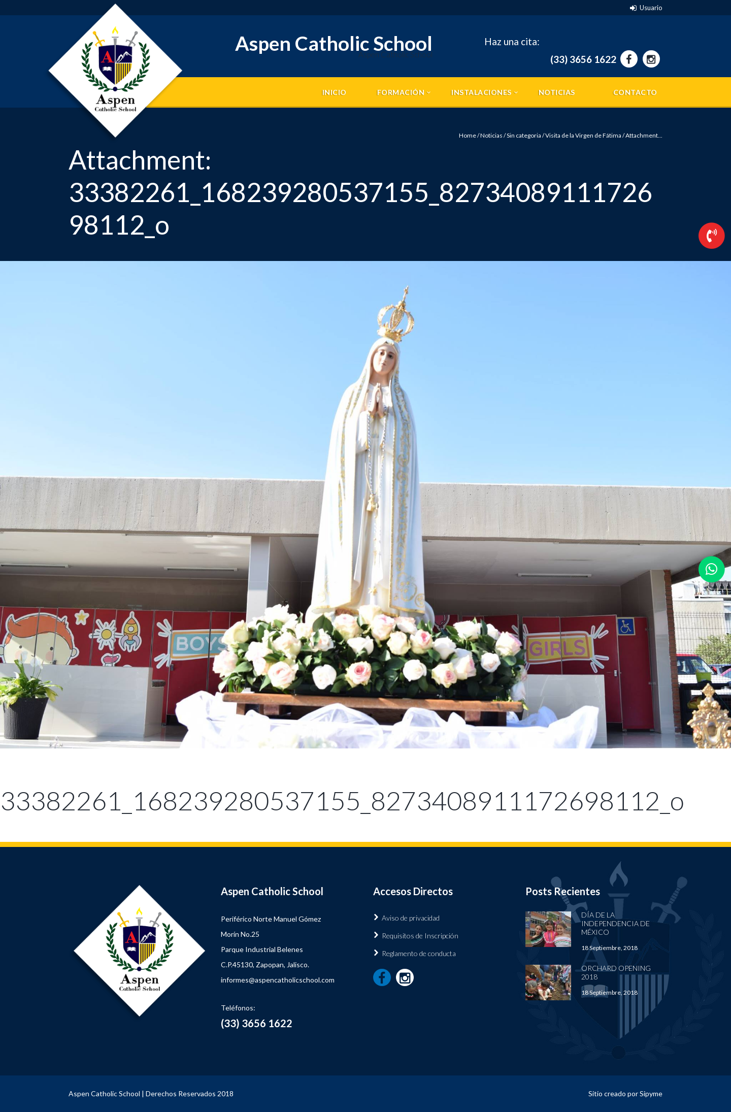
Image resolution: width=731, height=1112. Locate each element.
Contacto (635, 92)
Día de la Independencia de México (615, 923)
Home (467, 135)
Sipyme (651, 1093)
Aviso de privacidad (411, 917)
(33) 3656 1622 (583, 59)
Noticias (557, 92)
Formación (401, 92)
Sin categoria (524, 135)
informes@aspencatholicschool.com (278, 979)
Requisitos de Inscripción (420, 935)
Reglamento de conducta (419, 953)
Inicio (334, 92)
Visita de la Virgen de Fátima (583, 135)
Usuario (651, 8)
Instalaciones (481, 92)
